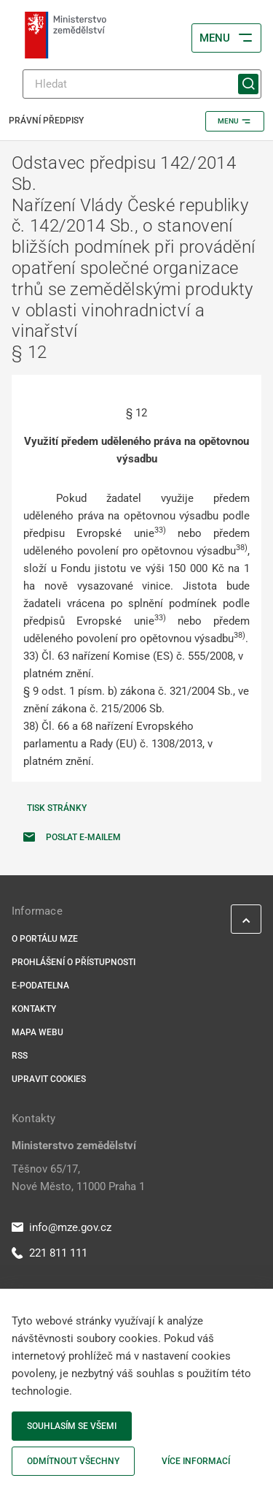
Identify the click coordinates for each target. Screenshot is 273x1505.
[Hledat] (142, 84)
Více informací (196, 1461)
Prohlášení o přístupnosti (73, 962)
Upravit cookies (49, 1079)
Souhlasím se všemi (71, 1426)
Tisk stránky (57, 808)
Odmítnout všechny (73, 1461)
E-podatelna (40, 985)
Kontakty (34, 1009)
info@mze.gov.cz (61, 1227)
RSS (20, 1056)
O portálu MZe (45, 939)
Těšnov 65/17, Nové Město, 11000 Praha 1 (78, 1177)
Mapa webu (37, 1032)
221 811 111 (49, 1253)
